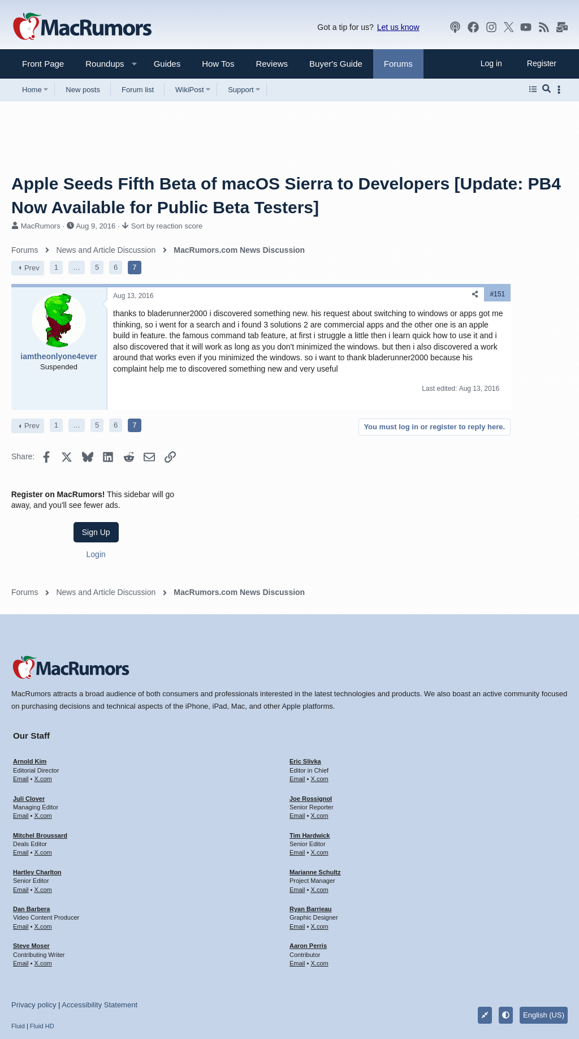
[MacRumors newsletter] (562, 27)
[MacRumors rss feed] (544, 27)
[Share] (351, 294)
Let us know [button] (398, 27)
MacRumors (41, 226)
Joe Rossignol (311, 733)
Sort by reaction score (166, 226)
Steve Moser (31, 880)
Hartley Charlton (37, 807)
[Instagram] (491, 27)
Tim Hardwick (310, 770)
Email (21, 713)
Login (482, 337)
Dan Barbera (31, 843)
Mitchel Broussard (40, 770)
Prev (32, 268)
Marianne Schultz (315, 807)
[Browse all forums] (533, 89)
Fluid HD (42, 961)
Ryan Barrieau (311, 843)
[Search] (546, 89)
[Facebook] (473, 27)
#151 (373, 294)
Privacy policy (33, 939)
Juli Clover (29, 733)
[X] (509, 27)
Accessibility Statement (99, 939)
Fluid (18, 961)
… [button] (76, 267)
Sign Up (483, 315)
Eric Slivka (305, 696)
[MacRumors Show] (455, 27)
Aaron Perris (308, 880)
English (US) (543, 950)
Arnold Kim (29, 696)
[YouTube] (526, 27)
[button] (100, 63)
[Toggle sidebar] (561, 89)
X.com (42, 713)
